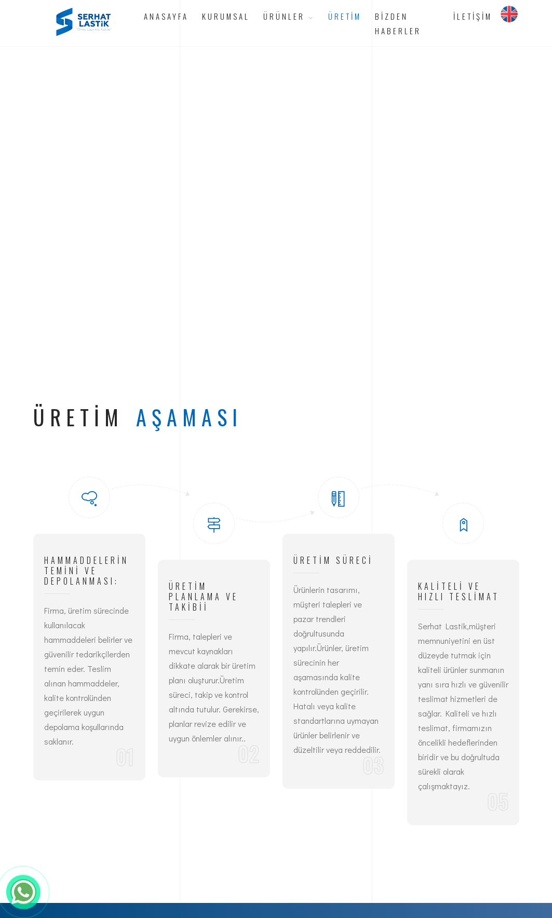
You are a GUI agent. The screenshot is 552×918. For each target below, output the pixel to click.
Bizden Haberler (398, 23)
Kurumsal (226, 16)
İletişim (472, 16)
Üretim (344, 16)
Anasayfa (166, 16)
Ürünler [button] (289, 16)
